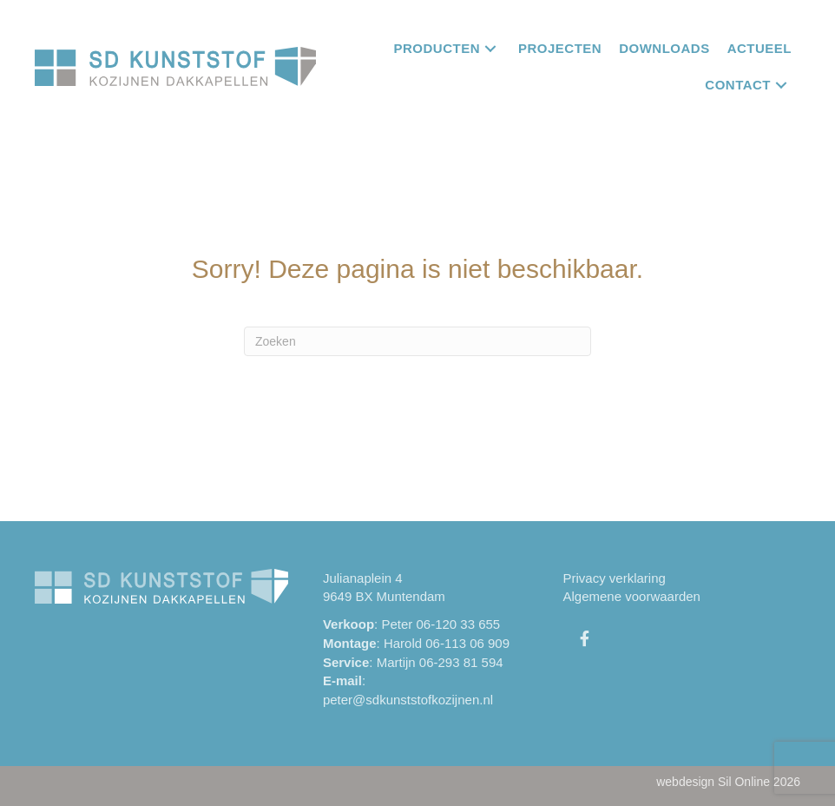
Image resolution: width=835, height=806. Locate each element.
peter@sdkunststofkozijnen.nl (408, 699)
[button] (490, 48)
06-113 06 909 (467, 643)
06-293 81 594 (461, 662)
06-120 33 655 (458, 624)
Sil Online (744, 782)
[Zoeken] (417, 341)
